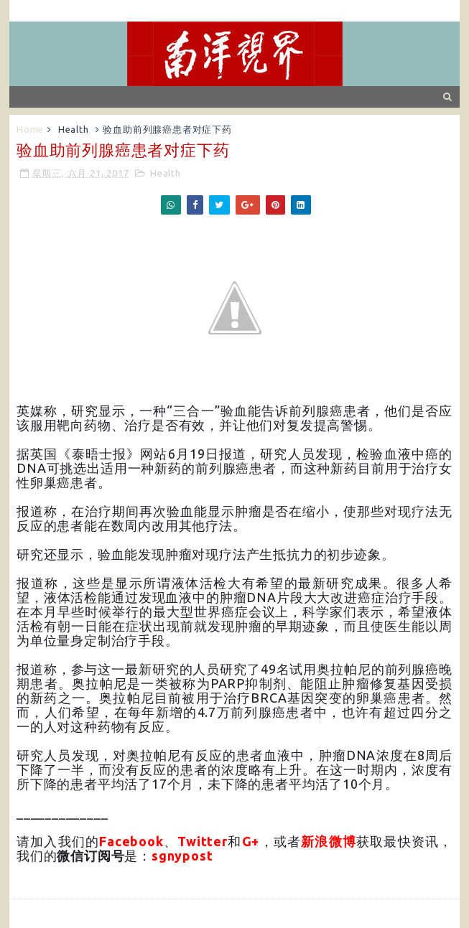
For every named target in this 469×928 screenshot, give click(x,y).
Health (73, 129)
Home (30, 129)
